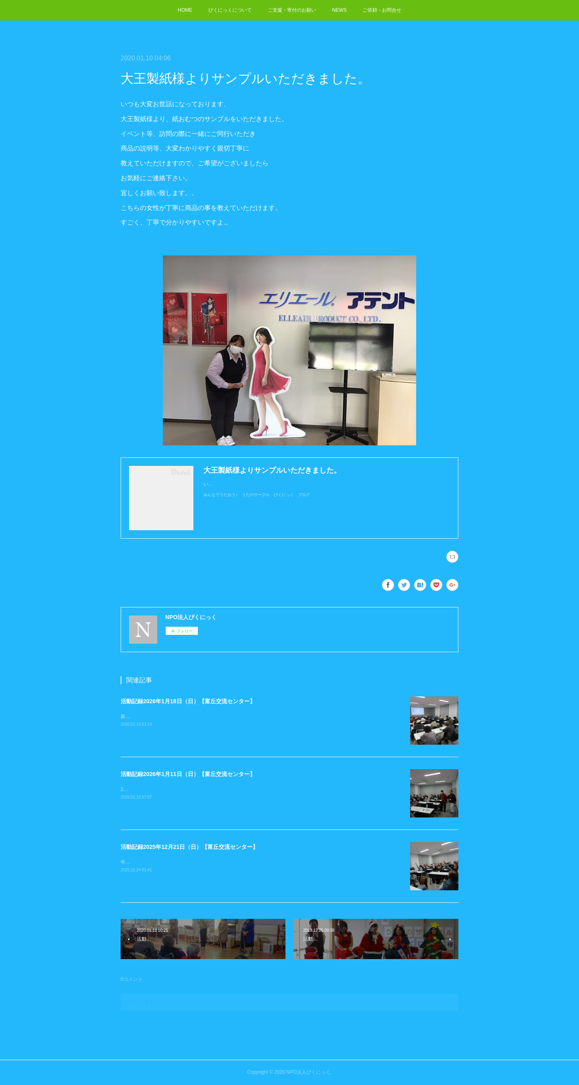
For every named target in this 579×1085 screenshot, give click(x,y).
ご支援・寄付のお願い (292, 10)
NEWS (339, 10)
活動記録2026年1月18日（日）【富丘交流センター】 (188, 701)
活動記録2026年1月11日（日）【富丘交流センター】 (188, 774)
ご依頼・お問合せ (382, 10)
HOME (185, 10)
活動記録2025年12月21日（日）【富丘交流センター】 (189, 847)
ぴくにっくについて (230, 10)
